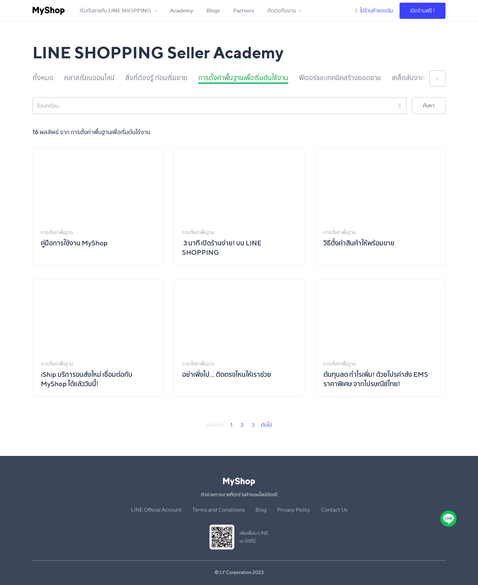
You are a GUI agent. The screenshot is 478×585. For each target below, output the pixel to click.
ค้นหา (428, 105)
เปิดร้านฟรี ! (422, 10)
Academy (181, 10)
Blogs (213, 10)
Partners (243, 10)
